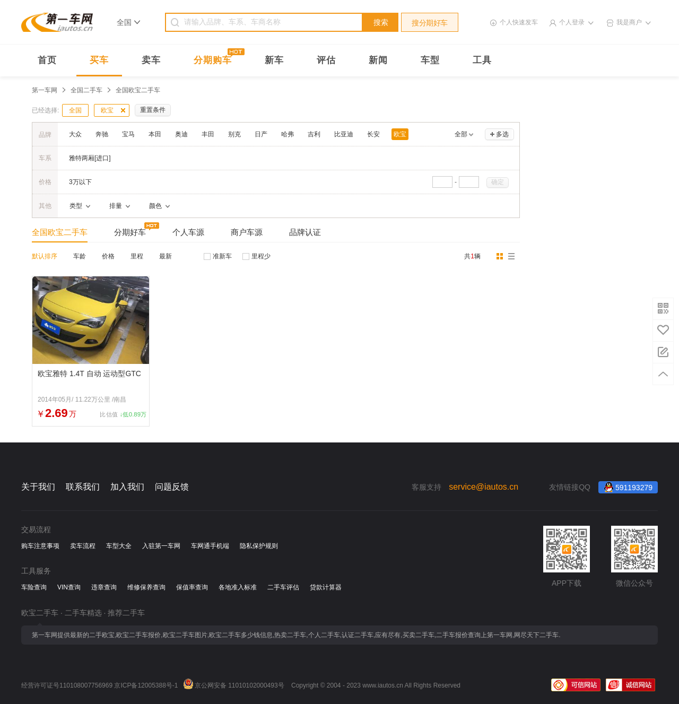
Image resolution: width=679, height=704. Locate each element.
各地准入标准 (238, 587)
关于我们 (38, 486)
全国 (75, 110)
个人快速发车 (519, 22)
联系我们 (83, 486)
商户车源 (247, 232)
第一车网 (44, 90)
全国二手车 (86, 90)
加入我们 (127, 486)
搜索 (380, 22)
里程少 (261, 256)
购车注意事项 (40, 546)
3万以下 (80, 182)
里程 (136, 256)
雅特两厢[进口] (90, 158)
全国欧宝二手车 (60, 232)
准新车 (222, 256)
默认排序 (44, 256)
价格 (108, 256)
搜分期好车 (430, 23)
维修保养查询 (146, 587)
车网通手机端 (210, 546)
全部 (461, 134)
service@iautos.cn (483, 486)
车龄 (79, 256)
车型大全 (119, 546)
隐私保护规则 (259, 546)
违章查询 (104, 587)
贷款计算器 (326, 587)
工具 (482, 60)
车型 (430, 60)
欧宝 (107, 110)
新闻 (378, 60)
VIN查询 (69, 587)
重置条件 (153, 110)
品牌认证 (305, 232)
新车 (274, 60)
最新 (165, 256)
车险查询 (34, 587)
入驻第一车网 (161, 546)
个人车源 (188, 232)
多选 (502, 134)
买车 (99, 60)
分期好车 (130, 232)
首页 (47, 60)
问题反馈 (172, 486)
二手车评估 (283, 587)
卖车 (151, 60)
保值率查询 (192, 587)
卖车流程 (82, 546)
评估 (326, 60)
